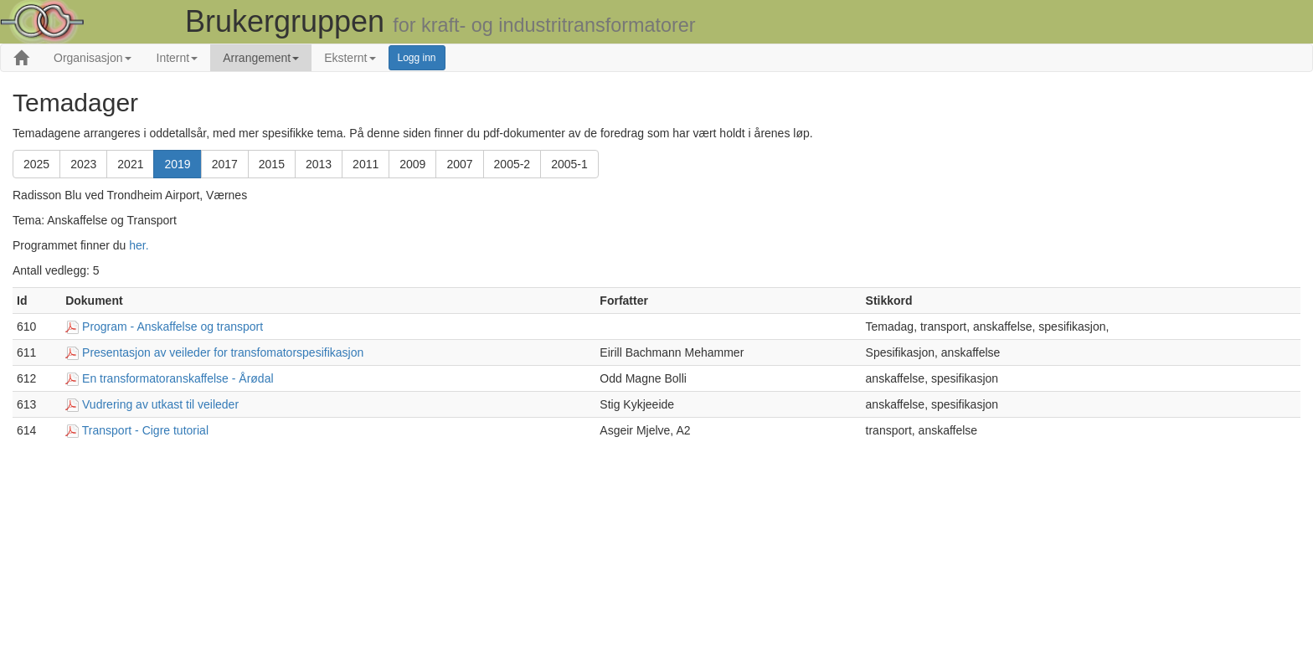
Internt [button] (177, 57)
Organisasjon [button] (92, 57)
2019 (177, 164)
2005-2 (512, 164)
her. (138, 245)
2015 (272, 164)
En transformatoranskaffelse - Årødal (178, 378)
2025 (36, 164)
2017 (225, 164)
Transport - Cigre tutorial (145, 430)
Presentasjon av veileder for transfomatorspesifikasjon (222, 352)
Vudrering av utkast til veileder (160, 404)
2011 (365, 164)
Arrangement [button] (261, 57)
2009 (412, 164)
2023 (83, 164)
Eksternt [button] (349, 57)
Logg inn (417, 58)
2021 (130, 164)
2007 (459, 164)
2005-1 (569, 164)
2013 (319, 164)
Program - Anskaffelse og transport (172, 326)
